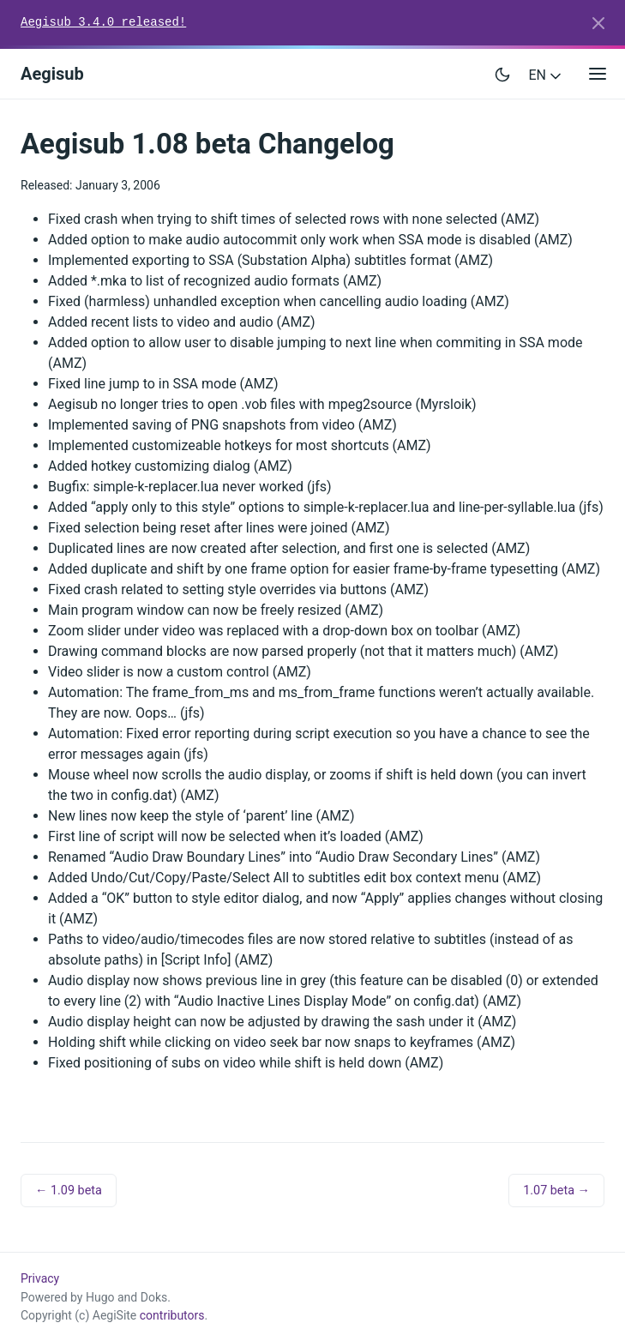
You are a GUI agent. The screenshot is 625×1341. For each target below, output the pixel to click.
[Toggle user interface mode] (502, 74)
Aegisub (52, 73)
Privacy (40, 1278)
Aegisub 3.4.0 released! (103, 22)
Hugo (100, 1297)
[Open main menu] (597, 74)
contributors (172, 1315)
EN (546, 75)
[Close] (598, 23)
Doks (154, 1297)
